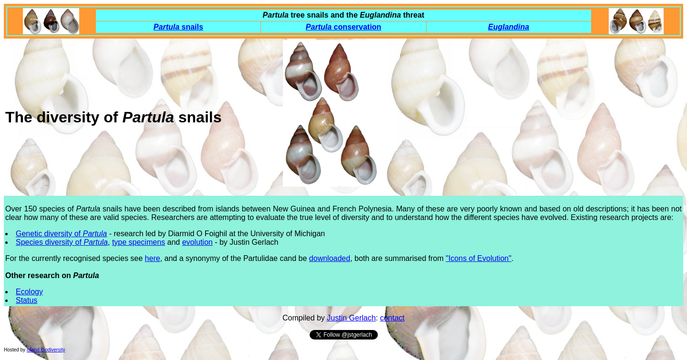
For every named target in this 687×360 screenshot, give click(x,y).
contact (392, 318)
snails (178, 27)
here (152, 258)
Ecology (29, 292)
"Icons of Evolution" (478, 258)
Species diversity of (62, 242)
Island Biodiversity (46, 349)
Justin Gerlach (351, 318)
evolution (197, 242)
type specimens (138, 242)
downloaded (329, 258)
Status (26, 300)
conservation (343, 27)
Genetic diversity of (61, 234)
